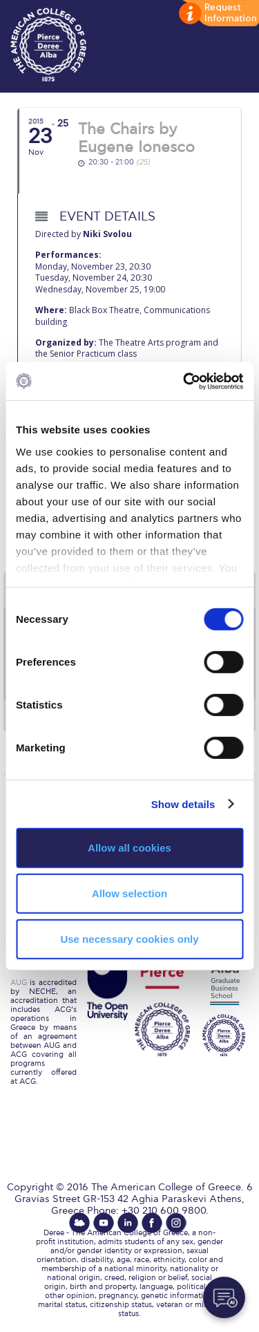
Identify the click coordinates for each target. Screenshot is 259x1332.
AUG (18, 982)
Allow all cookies (129, 848)
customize (217, 14)
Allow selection (129, 893)
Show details (183, 803)
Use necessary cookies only (129, 938)
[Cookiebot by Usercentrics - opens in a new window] (184, 381)
